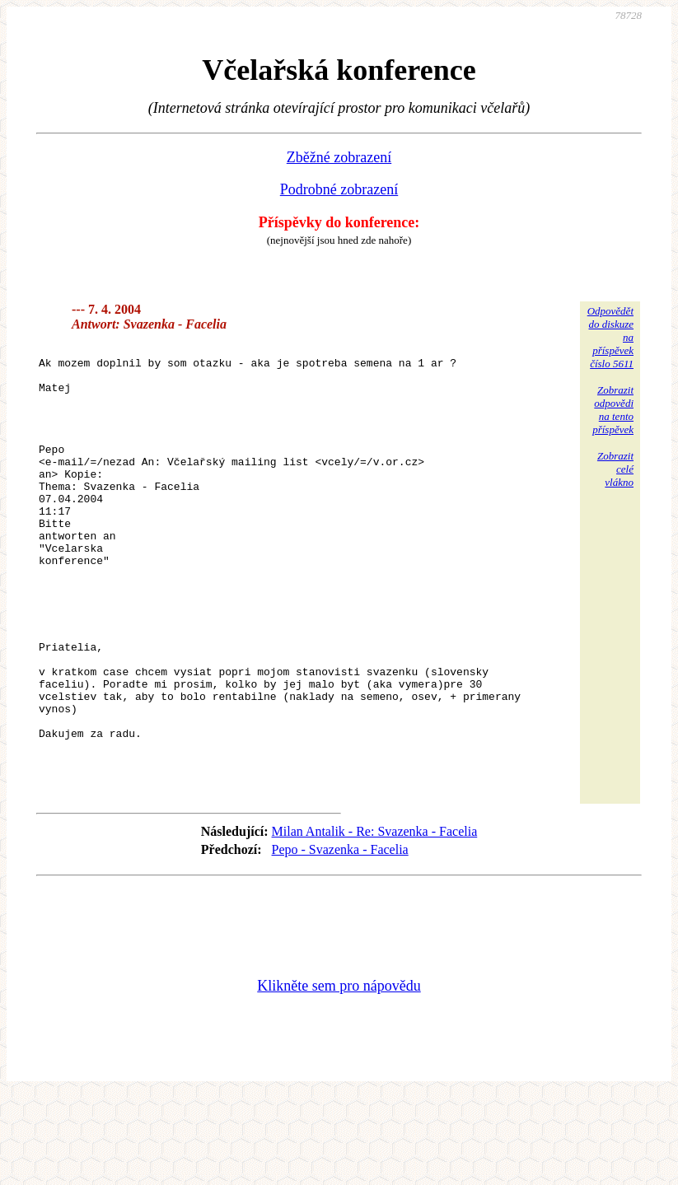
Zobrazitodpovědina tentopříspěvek (613, 410)
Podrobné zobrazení (339, 189)
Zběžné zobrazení (339, 157)
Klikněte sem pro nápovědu (338, 1074)
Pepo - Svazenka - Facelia (340, 938)
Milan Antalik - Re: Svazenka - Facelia (375, 920)
